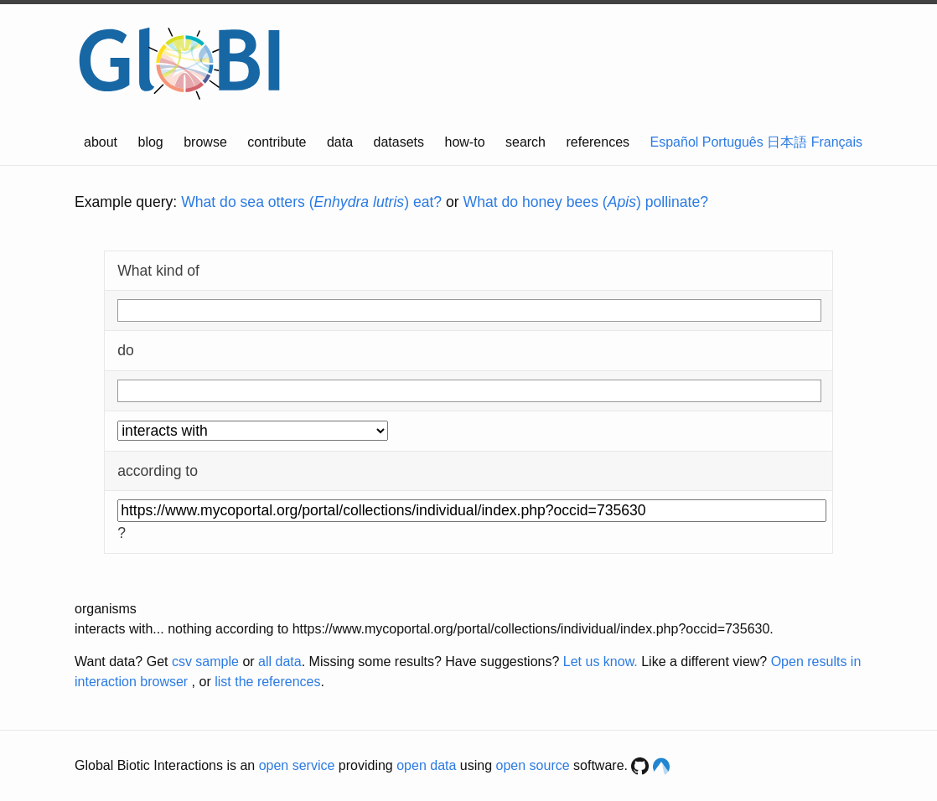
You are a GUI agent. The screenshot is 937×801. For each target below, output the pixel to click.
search (525, 142)
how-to (465, 142)
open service (297, 765)
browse (205, 142)
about (100, 142)
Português (733, 142)
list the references (267, 681)
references (597, 142)
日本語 (787, 142)
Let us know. (600, 661)
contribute (276, 142)
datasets (399, 142)
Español (674, 142)
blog (150, 142)
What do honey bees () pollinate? (585, 202)
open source (533, 765)
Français (836, 142)
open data (426, 765)
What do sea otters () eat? (311, 202)
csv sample (205, 661)
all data (280, 661)
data (340, 142)
